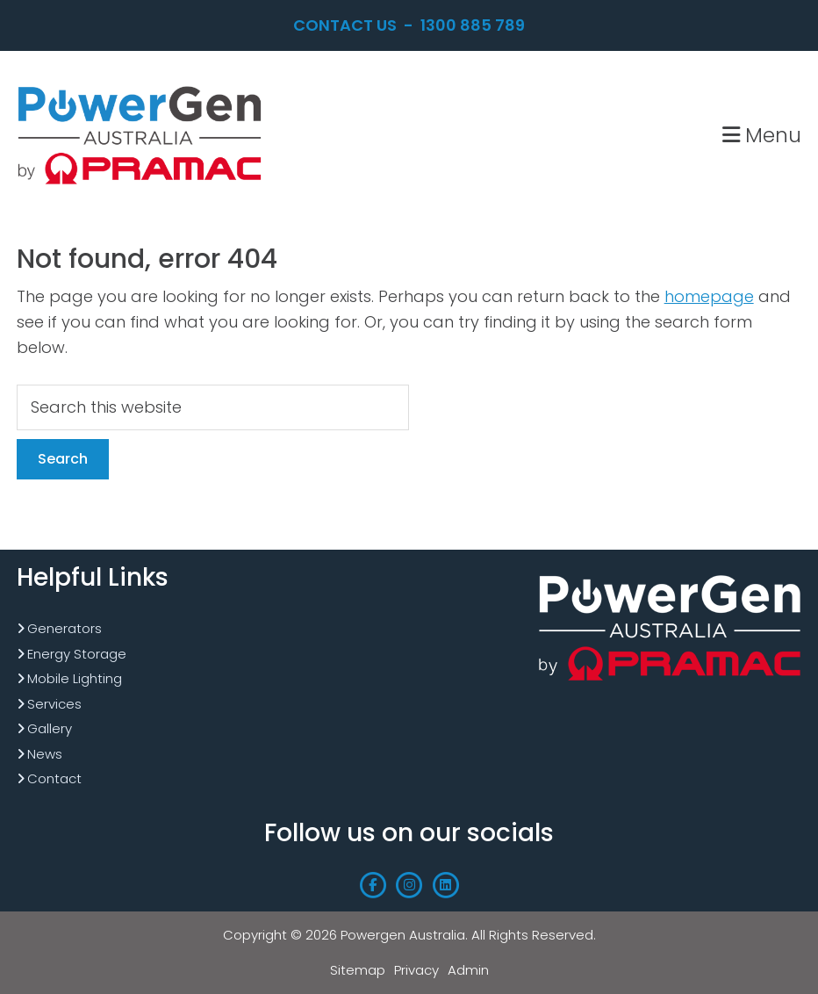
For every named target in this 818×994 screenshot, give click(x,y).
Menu (761, 134)
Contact (54, 778)
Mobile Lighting (74, 678)
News (44, 754)
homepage (709, 296)
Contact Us (345, 25)
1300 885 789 (472, 25)
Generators (64, 628)
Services (54, 704)
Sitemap (357, 970)
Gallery (49, 728)
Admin (468, 970)
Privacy (416, 970)
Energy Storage (76, 654)
